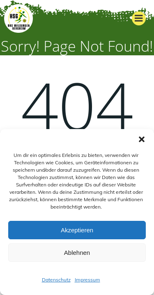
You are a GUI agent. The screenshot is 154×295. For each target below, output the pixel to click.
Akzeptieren (77, 230)
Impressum (87, 280)
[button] (142, 139)
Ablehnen (77, 252)
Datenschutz (56, 280)
